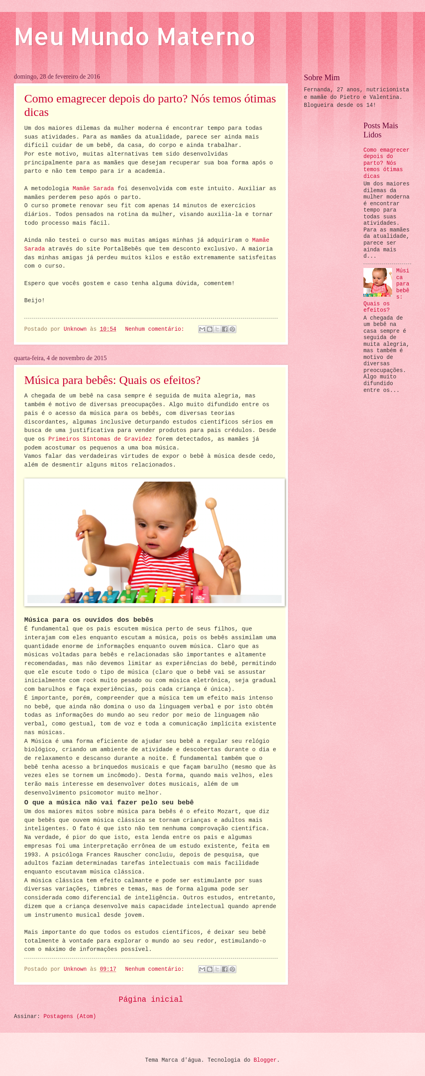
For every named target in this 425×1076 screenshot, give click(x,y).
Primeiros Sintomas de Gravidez (100, 439)
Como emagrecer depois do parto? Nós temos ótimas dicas (386, 163)
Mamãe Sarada (93, 188)
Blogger (264, 1060)
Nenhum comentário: (156, 329)
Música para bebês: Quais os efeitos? (112, 379)
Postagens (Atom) (70, 1017)
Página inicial (151, 999)
